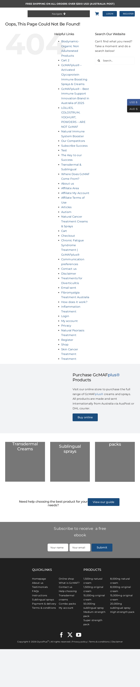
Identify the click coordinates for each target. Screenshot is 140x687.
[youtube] (78, 634)
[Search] (99, 61)
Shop (65, 344)
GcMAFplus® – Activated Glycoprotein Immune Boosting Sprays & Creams (74, 75)
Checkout (68, 235)
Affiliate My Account (75, 193)
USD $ (132, 102)
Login (65, 316)
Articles (66, 207)
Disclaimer (68, 273)
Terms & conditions (44, 607)
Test (64, 150)
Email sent (68, 287)
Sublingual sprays (43, 599)
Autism (66, 212)
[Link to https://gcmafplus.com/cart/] (97, 13)
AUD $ (132, 109)
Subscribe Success (74, 145)
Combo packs (67, 603)
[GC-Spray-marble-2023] (70, 462)
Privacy (66, 325)
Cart (64, 231)
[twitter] (70, 634)
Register (67, 340)
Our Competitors (73, 141)
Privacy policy (79, 641)
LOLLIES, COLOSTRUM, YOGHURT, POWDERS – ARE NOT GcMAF (73, 117)
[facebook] (61, 634)
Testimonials (40, 587)
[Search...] (115, 61)
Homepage (39, 578)
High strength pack (122, 611)
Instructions (39, 595)
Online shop (66, 578)
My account (69, 321)
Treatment (68, 358)
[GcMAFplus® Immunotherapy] (16, 564)
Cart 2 (65, 60)
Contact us (69, 268)
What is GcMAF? (69, 582)
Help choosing (68, 591)
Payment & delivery (44, 603)
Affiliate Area (70, 188)
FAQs (35, 591)
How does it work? (74, 302)
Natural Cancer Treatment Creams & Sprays (74, 221)
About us (67, 183)
